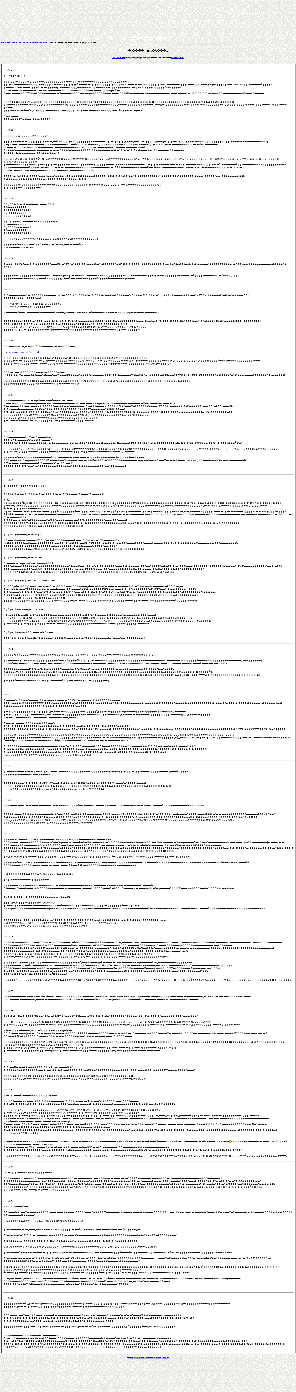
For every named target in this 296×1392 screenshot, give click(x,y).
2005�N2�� (177, 58)
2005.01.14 (8, 834)
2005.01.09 (8, 991)
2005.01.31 (8, 70)
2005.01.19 (8, 480)
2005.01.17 (8, 694)
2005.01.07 (8, 1061)
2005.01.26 (8, 258)
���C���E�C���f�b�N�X (15, 43)
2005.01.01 (8, 1201)
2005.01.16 (8, 766)
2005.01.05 (8, 1090)
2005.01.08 (8, 1010)
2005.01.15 (8, 800)
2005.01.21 (8, 395)
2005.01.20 (8, 431)
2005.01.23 (8, 289)
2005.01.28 (8, 198)
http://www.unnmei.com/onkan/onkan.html (21, 352)
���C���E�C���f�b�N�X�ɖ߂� (148, 1357)
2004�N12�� (119, 58)
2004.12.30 (8, 1298)
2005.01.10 (8, 937)
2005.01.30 (8, 130)
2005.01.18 (8, 649)
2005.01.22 (8, 341)
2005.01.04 (8, 1167)
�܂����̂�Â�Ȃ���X (44, 43)
